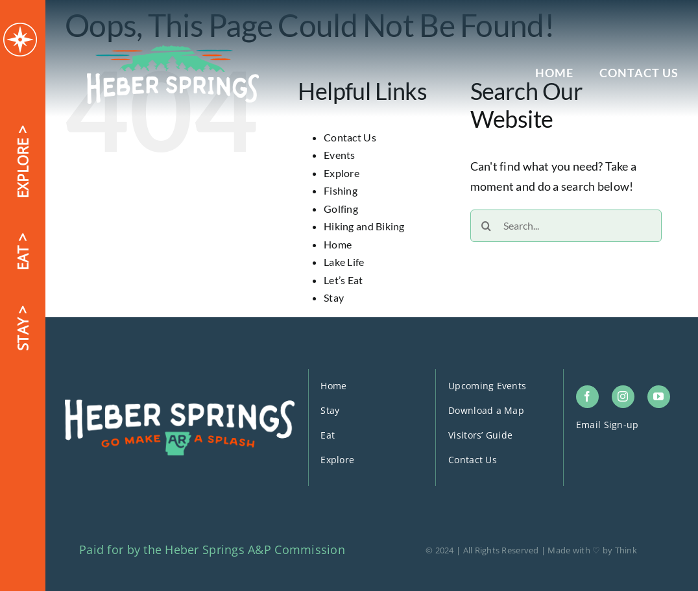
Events (339, 155)
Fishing (340, 190)
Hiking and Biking (364, 226)
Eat (327, 435)
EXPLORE (22, 166)
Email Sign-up (607, 424)
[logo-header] (173, 51)
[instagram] (623, 396)
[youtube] (658, 396)
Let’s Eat (343, 280)
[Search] (486, 226)
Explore (341, 173)
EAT (22, 256)
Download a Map (486, 410)
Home (338, 244)
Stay (334, 297)
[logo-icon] (20, 28)
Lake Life (344, 262)
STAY (22, 332)
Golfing (341, 208)
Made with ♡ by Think (592, 550)
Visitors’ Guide (480, 435)
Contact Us (350, 137)
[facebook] (587, 396)
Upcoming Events (487, 386)
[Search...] (566, 226)
